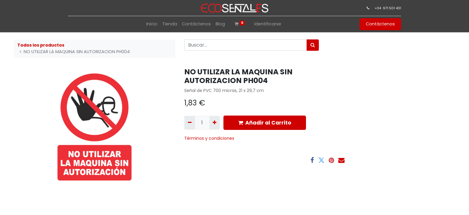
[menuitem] (152, 24)
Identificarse (267, 24)
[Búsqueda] (313, 45)
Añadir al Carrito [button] (264, 122)
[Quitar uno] (189, 123)
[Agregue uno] (214, 123)
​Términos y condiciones (209, 138)
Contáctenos (379, 24)
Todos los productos (40, 45)
